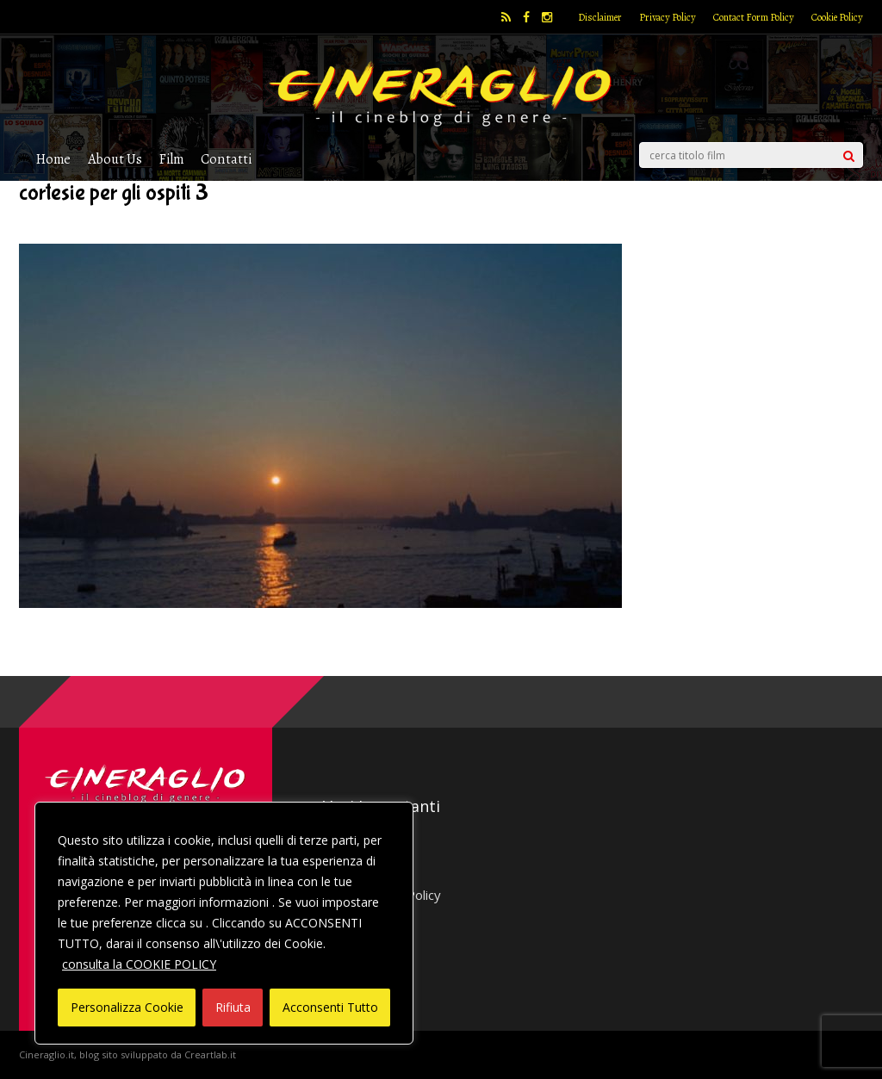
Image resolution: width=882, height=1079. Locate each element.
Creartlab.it (210, 1054)
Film (171, 159)
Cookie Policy (837, 17)
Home (53, 159)
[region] (223, 923)
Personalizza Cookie (127, 1007)
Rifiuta (233, 1007)
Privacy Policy (667, 17)
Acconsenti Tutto (330, 1007)
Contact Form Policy (753, 17)
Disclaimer (600, 17)
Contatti (226, 159)
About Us (115, 159)
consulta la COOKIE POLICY (139, 964)
